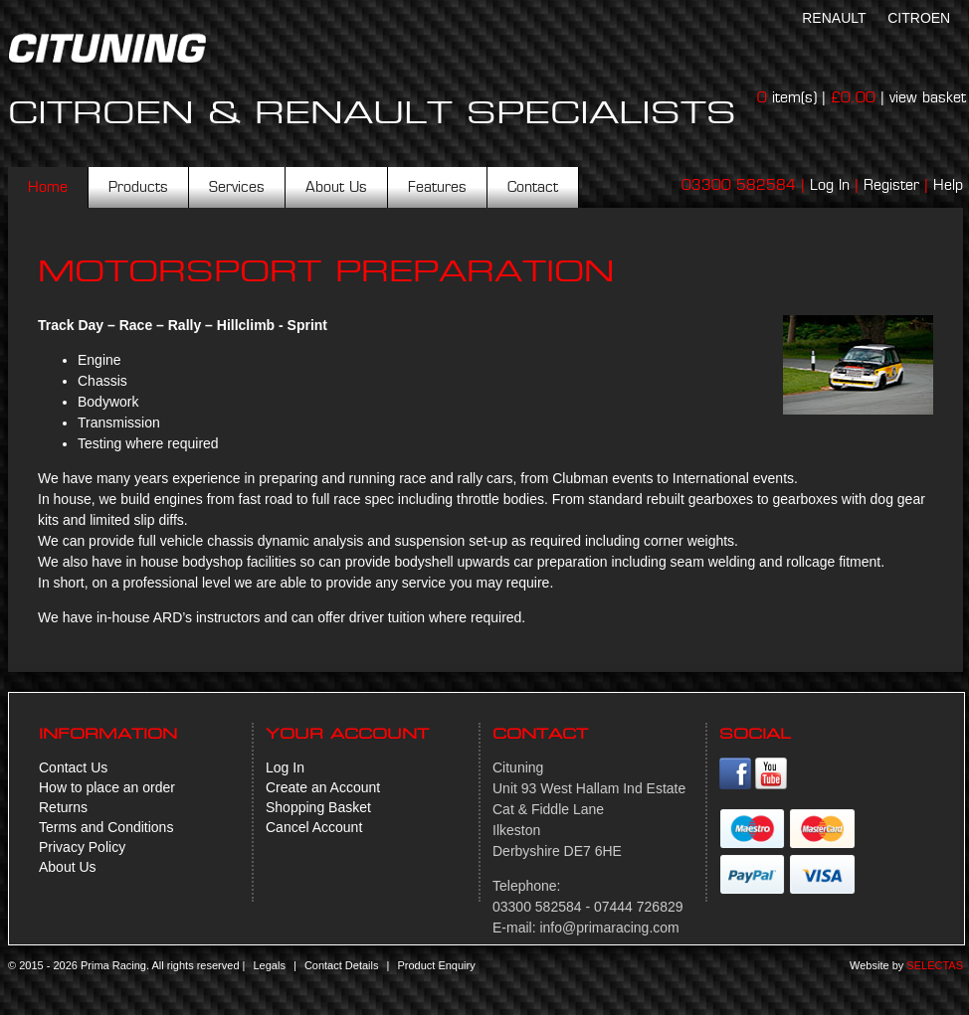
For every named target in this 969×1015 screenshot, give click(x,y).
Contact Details (341, 965)
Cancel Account (314, 827)
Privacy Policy (82, 847)
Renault (834, 18)
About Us (336, 187)
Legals (269, 965)
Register (891, 185)
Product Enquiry (436, 965)
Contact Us (73, 767)
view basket (927, 97)
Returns (63, 807)
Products (138, 187)
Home (48, 187)
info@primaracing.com (608, 927)
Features (437, 187)
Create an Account (323, 787)
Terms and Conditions (106, 827)
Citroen (918, 18)
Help (948, 185)
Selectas (934, 965)
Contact (532, 187)
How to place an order (107, 787)
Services (237, 187)
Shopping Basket (318, 807)
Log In (830, 185)
